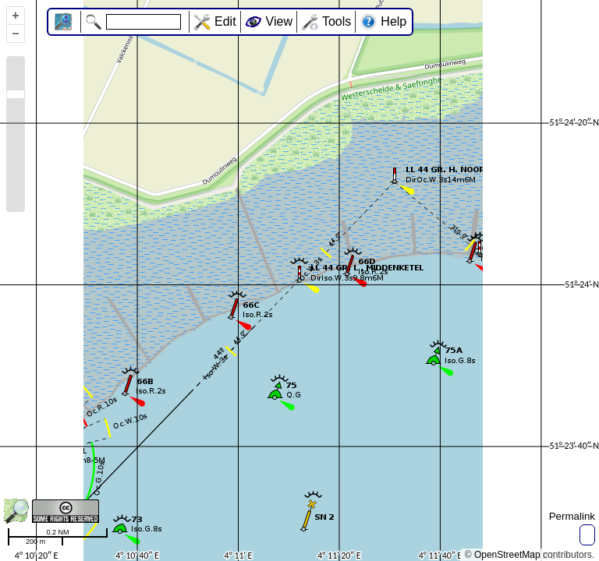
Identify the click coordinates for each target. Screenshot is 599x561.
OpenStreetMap (507, 554)
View (279, 21)
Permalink (572, 516)
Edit (225, 21)
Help (393, 21)
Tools (336, 21)
